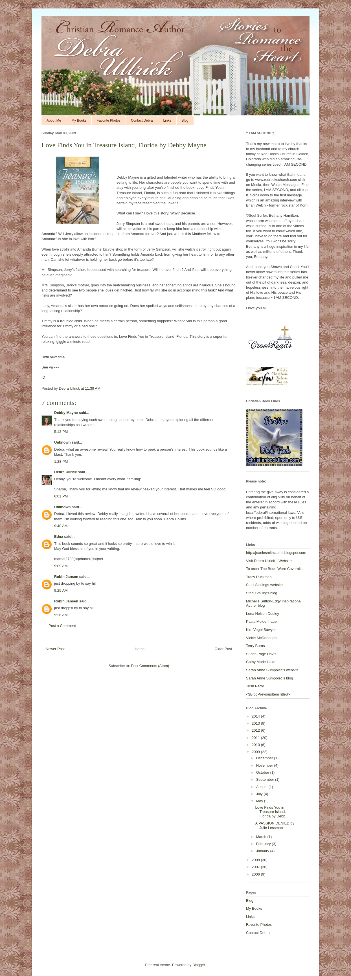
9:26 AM (61, 615)
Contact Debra (142, 120)
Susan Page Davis (261, 654)
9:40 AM (61, 526)
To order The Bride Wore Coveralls (274, 569)
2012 (256, 730)
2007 (256, 867)
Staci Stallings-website (264, 585)
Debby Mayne (66, 413)
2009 (256, 752)
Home (140, 649)
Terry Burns (255, 646)
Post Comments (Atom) (150, 666)
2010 (256, 745)
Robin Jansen (66, 576)
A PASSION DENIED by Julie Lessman (274, 825)
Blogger (198, 965)
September (265, 779)
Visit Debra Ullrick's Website (269, 561)
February (264, 844)
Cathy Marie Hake (260, 662)
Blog (185, 120)
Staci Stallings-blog (261, 593)
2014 (256, 716)
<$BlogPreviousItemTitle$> (268, 694)
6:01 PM (61, 496)
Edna (58, 536)
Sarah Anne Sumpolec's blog (269, 678)
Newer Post (55, 649)
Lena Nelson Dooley (262, 613)
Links (167, 120)
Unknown (62, 442)
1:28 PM (61, 461)
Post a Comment (62, 626)
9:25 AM (61, 590)
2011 (256, 738)
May (260, 801)
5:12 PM (61, 431)
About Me (54, 120)
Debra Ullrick (65, 472)
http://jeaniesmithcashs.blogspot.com (276, 552)
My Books (78, 120)
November (265, 765)
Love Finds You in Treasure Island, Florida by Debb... (271, 811)
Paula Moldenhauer (262, 621)
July (260, 794)
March (261, 837)
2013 (256, 723)
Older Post (223, 649)
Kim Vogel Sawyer (261, 630)
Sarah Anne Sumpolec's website (272, 670)
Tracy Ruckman (259, 577)
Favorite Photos (108, 120)
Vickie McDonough (261, 638)
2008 (256, 860)
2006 (256, 874)
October (263, 772)
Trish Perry (255, 686)
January (263, 851)
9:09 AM (61, 566)
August (262, 787)
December (265, 758)
